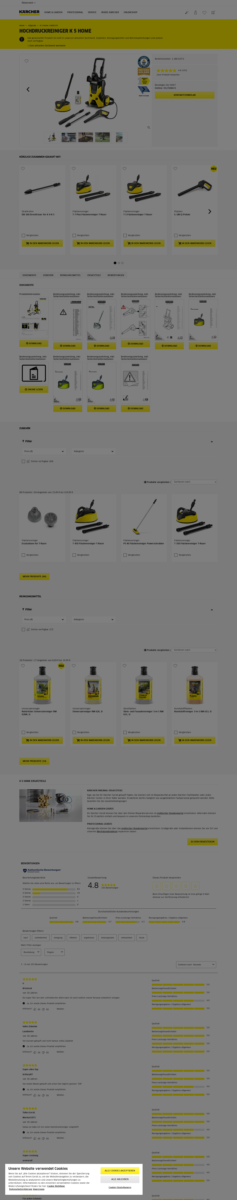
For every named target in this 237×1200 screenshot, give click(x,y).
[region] (74, 1179)
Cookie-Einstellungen (120, 1188)
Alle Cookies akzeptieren (120, 1171)
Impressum (38, 1189)
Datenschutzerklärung (20, 1189)
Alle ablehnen (120, 1179)
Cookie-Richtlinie (56, 1186)
